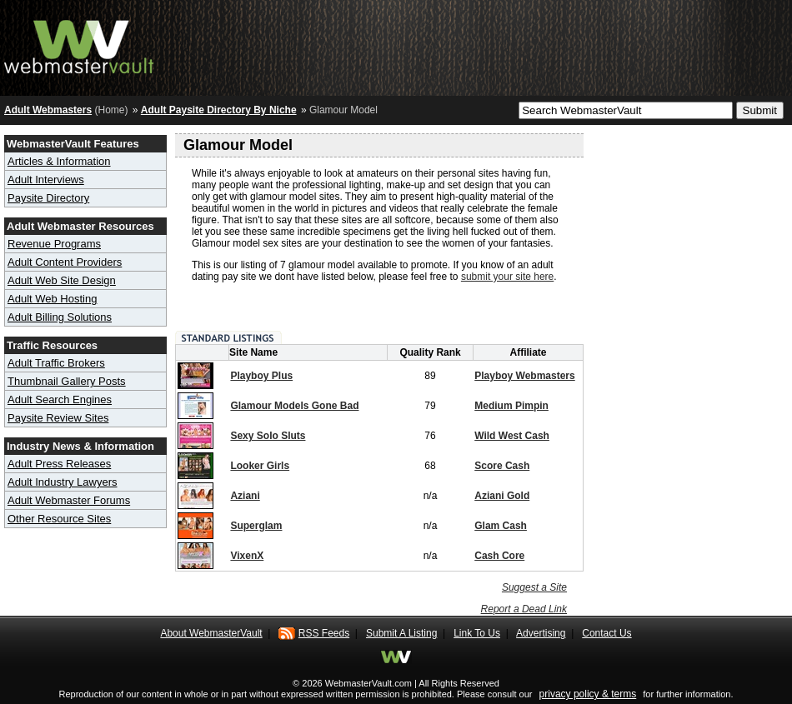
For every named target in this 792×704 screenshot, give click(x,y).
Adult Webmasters (48, 110)
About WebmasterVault (211, 633)
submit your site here (507, 276)
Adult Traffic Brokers (56, 363)
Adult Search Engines (60, 399)
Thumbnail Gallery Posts (67, 381)
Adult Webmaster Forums (69, 500)
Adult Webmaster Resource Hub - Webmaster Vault (79, 43)
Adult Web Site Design (62, 280)
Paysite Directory (48, 198)
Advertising (540, 633)
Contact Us (606, 633)
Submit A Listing (401, 633)
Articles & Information (59, 161)
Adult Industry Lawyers (63, 482)
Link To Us (477, 633)
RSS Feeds (323, 633)
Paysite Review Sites (58, 418)
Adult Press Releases (59, 463)
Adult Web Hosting (52, 298)
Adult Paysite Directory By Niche (219, 110)
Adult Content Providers (65, 262)
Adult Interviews (46, 179)
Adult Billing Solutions (60, 317)
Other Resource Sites (59, 518)
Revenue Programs (54, 243)
